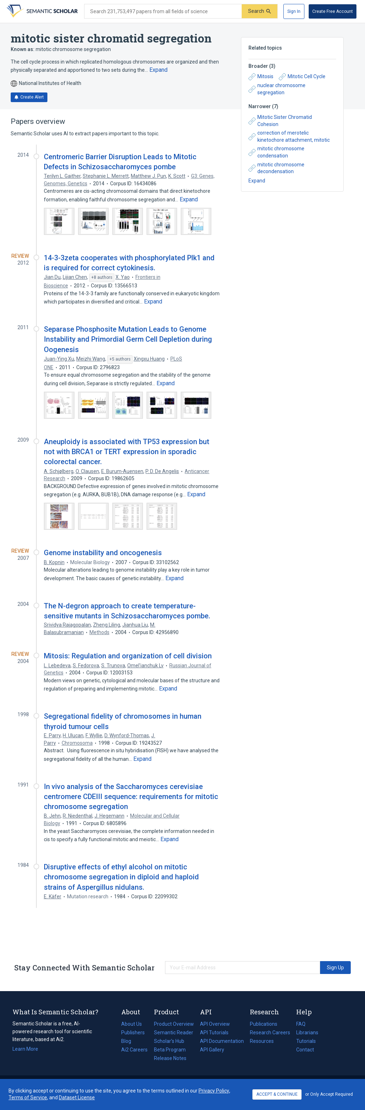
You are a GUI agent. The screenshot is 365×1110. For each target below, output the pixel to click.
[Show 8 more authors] (101, 277)
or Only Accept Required (329, 1094)
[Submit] (259, 11)
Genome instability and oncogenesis (103, 552)
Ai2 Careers (134, 1049)
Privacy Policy (214, 1091)
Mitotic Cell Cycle (302, 76)
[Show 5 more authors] (120, 359)
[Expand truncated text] (158, 70)
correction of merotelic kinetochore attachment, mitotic (289, 136)
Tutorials (306, 1041)
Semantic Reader (173, 1032)
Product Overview (174, 1024)
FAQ (300, 1024)
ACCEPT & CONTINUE (277, 1094)
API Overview (215, 1024)
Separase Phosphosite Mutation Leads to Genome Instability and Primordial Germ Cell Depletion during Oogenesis (128, 339)
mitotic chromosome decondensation (276, 168)
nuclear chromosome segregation (276, 88)
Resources (262, 1041)
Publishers (133, 1032)
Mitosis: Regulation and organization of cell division (128, 656)
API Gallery (212, 1050)
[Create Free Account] (332, 11)
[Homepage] (41, 11)
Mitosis (260, 76)
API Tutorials (214, 1032)
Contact (305, 1050)
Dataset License (77, 1097)
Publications (263, 1024)
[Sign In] (293, 11)
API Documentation (222, 1041)
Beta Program (170, 1050)
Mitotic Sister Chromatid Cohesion (280, 120)
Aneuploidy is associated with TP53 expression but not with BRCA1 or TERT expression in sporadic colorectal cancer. (126, 451)
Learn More (25, 1049)
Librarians (307, 1032)
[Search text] (163, 11)
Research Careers (270, 1032)
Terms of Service (28, 1097)
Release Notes (170, 1058)
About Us (131, 1024)
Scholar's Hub (169, 1041)
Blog (129, 1041)
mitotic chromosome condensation (276, 152)
